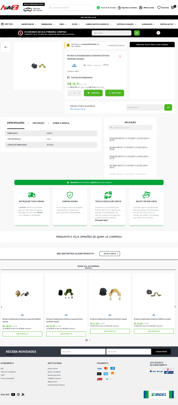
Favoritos (165, 8)
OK (137, 33)
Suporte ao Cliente (129, 8)
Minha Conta (149, 8)
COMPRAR (95, 93)
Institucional (55, 363)
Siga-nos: (5, 395)
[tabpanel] (22, 305)
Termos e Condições (8, 372)
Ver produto (22, 334)
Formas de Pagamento (81, 77)
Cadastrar (161, 352)
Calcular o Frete (144, 107)
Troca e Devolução (7, 378)
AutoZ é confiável (54, 372)
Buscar (51, 7)
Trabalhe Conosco (54, 378)
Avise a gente (111, 254)
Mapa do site (52, 382)
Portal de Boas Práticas (56, 385)
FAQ (2, 369)
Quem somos (53, 369)
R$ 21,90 (73, 87)
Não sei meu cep (76, 109)
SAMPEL (74, 65)
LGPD (2, 375)
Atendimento (7, 363)
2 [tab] (89, 340)
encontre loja (88, 17)
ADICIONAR (116, 93)
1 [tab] (86, 340)
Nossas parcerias (54, 375)
